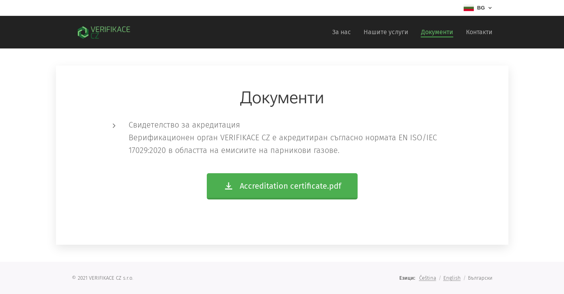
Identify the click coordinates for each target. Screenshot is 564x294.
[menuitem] (343, 32)
